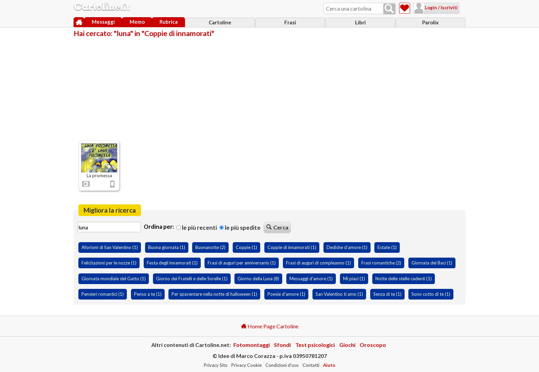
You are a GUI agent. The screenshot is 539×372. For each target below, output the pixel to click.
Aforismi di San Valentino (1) (109, 247)
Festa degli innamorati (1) (172, 263)
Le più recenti (196, 227)
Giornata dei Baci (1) (431, 263)
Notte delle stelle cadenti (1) (403, 278)
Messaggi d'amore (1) (311, 278)
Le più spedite (240, 227)
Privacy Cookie (246, 365)
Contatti (310, 365)
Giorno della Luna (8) (258, 278)
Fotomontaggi (251, 344)
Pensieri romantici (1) (102, 294)
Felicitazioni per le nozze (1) (108, 263)
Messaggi (103, 22)
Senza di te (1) (387, 294)
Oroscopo (373, 344)
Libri (360, 22)
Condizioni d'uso (282, 365)
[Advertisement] (269, 89)
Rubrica (169, 22)
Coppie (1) (246, 247)
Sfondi (282, 344)
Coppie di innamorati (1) (291, 247)
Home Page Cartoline (269, 326)
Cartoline (220, 22)
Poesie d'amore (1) (286, 294)
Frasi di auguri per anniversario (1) (242, 263)
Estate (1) (387, 247)
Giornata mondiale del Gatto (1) (113, 278)
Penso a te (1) (148, 294)
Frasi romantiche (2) (381, 263)
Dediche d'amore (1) (347, 247)
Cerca (277, 227)
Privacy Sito (216, 365)
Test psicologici (315, 344)
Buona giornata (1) (166, 247)
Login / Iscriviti (432, 7)
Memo (137, 22)
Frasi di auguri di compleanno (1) (318, 263)
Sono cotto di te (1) (430, 294)
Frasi (290, 22)
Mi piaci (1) (354, 278)
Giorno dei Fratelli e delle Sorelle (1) (192, 278)
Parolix (430, 22)
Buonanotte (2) (210, 247)
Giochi (347, 344)
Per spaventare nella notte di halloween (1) (214, 294)
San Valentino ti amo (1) (339, 294)
